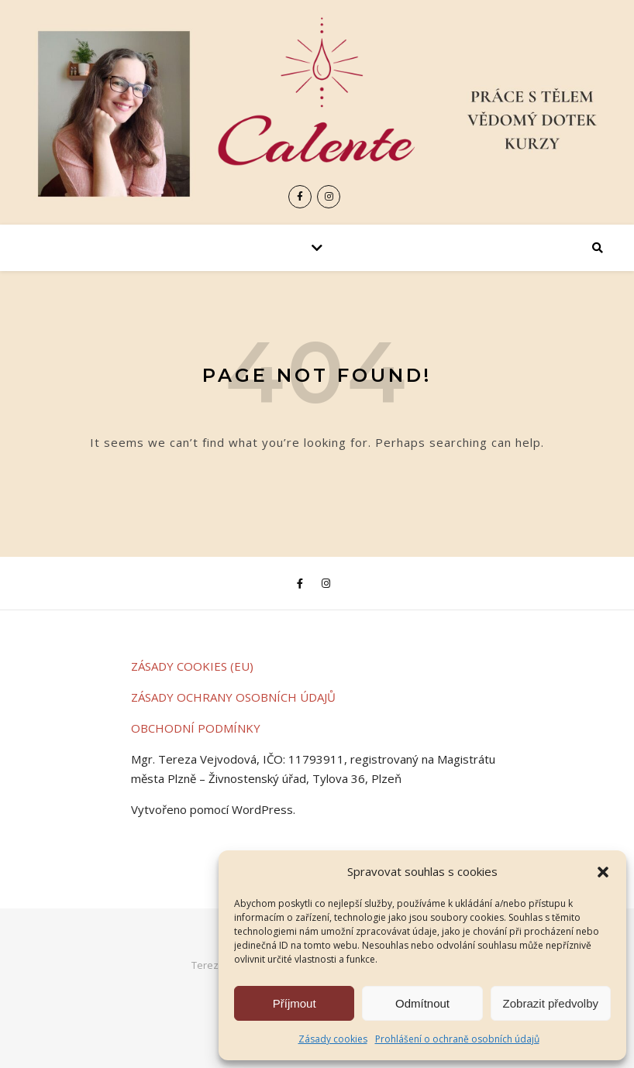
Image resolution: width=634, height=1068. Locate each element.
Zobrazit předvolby (550, 1003)
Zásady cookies (332, 1039)
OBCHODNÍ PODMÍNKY (195, 728)
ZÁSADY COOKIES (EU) (192, 666)
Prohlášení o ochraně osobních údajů (457, 1039)
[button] (603, 872)
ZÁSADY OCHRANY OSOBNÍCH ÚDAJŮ (233, 697)
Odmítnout (422, 1003)
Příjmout (294, 1003)
